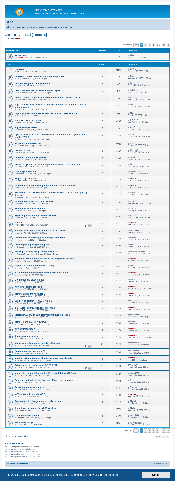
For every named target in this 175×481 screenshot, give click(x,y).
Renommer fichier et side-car (30, 208)
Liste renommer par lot (27, 415)
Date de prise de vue (25, 171)
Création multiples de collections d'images (37, 90)
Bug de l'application (25, 178)
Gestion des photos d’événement (32, 83)
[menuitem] (9, 22)
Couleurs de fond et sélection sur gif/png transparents (44, 380)
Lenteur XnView (23, 150)
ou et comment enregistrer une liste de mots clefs (41, 272)
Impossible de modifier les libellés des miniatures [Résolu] (46, 373)
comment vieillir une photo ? (30, 294)
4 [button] (153, 44)
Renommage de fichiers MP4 (30, 351)
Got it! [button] (155, 474)
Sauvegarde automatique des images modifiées (40, 237)
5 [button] (157, 44)
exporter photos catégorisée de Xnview (36, 215)
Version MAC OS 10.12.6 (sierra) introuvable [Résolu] (43, 315)
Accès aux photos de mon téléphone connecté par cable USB (47, 164)
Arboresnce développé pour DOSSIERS (36, 365)
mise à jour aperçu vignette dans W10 (35, 308)
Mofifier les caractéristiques (29, 279)
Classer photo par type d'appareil (32, 244)
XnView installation (25, 329)
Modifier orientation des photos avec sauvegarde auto (43, 358)
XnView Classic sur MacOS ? (30, 394)
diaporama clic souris (26, 336)
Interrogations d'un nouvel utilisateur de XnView (40, 230)
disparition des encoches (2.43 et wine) (35, 408)
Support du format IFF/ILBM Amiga (33, 301)
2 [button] (145, 44)
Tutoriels (19, 69)
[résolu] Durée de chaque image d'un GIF (36, 251)
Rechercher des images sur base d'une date (38, 401)
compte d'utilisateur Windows (30, 322)
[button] (136, 45)
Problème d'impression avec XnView (34, 201)
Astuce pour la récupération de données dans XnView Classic (48, 97)
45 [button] (164, 44)
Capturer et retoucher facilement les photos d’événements (46, 113)
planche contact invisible (28, 120)
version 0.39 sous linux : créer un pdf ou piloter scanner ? (46, 258)
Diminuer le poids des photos (30, 157)
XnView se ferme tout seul (28, 286)
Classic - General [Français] (26, 35)
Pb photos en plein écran (28, 143)
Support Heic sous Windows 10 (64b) (34, 265)
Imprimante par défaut (26, 127)
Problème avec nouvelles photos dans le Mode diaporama (46, 185)
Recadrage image (24, 422)
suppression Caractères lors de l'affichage (37, 343)
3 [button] (149, 44)
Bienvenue (20, 55)
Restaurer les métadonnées (29, 387)
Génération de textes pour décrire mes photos (39, 76)
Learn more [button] (111, 474)
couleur (19, 222)
